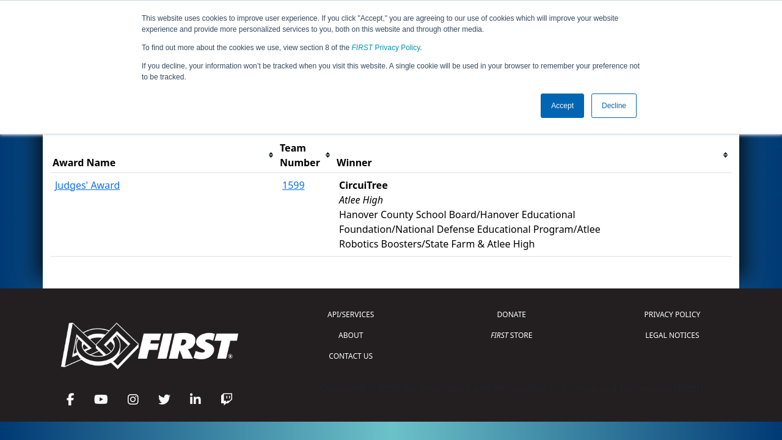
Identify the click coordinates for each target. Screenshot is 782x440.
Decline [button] (614, 105)
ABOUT (350, 335)
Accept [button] (562, 105)
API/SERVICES (350, 314)
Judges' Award (87, 185)
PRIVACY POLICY (672, 314)
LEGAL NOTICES (672, 335)
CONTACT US (351, 356)
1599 (293, 185)
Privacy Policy (386, 47)
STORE (511, 335)
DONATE (511, 314)
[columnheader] (163, 155)
